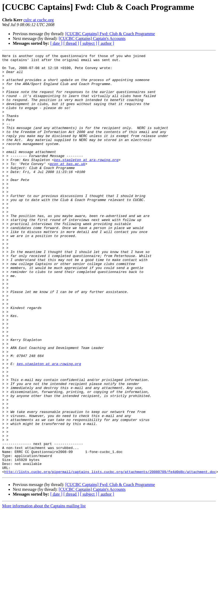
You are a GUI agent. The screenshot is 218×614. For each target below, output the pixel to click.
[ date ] (56, 43)
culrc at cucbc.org (38, 20)
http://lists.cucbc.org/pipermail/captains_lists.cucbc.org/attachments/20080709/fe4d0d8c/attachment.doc (110, 555)
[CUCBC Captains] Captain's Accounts (92, 38)
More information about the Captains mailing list (44, 590)
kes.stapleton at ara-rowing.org (86, 181)
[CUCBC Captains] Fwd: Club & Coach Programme (110, 33)
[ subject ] (88, 43)
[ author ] (106, 43)
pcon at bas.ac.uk (67, 186)
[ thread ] (71, 43)
